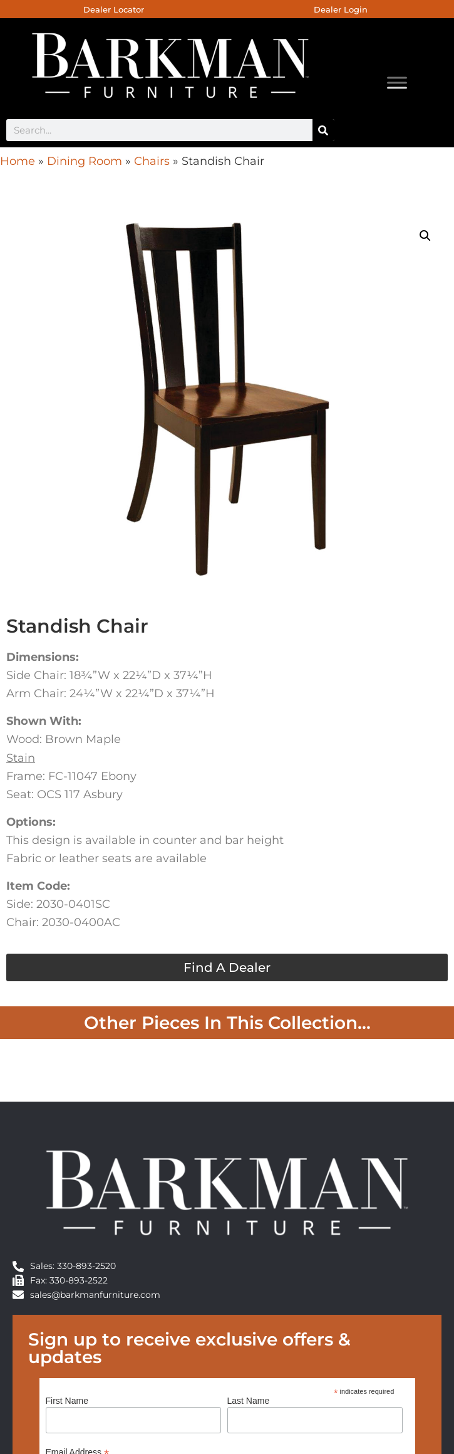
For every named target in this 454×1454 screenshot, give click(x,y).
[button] (425, 235)
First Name (67, 1400)
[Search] (323, 130)
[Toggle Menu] (397, 83)
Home (17, 161)
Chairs (152, 161)
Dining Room (84, 161)
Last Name (248, 1400)
